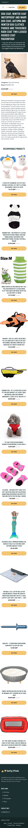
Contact (10, 823)
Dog (9, 82)
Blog (5, 801)
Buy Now (14, 94)
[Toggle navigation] (3, 7)
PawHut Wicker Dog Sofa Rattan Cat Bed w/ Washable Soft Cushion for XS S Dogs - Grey (14, 693)
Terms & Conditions (18, 823)
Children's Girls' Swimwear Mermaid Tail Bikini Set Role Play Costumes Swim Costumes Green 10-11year (14, 544)
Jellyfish (6, 795)
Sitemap (18, 825)
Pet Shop (22, 7)
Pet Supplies (7, 798)
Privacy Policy (11, 825)
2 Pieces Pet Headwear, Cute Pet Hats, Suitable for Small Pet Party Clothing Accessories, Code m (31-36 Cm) (14, 185)
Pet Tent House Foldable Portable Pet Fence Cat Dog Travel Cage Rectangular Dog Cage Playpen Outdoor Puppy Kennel (14, 743)
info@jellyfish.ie (5, 2)
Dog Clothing (15, 82)
